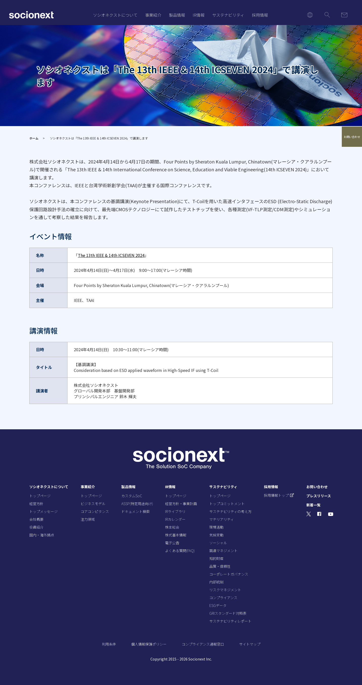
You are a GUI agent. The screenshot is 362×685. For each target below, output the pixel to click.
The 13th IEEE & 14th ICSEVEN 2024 (111, 255)
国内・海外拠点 (41, 534)
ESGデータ (218, 605)
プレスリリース (318, 495)
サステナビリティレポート (230, 621)
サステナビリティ (228, 15)
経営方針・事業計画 (181, 503)
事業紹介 (153, 15)
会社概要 (36, 519)
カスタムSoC (131, 495)
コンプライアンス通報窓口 (203, 644)
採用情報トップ (279, 495)
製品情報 (177, 15)
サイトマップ (249, 644)
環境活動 (216, 527)
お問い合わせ (352, 136)
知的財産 (216, 558)
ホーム (33, 138)
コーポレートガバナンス (228, 574)
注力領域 (88, 519)
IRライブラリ (175, 511)
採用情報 (260, 15)
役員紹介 (36, 527)
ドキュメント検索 (135, 511)
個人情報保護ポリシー (149, 644)
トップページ (40, 495)
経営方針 (36, 503)
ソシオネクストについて (115, 15)
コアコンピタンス (95, 511)
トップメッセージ (43, 511)
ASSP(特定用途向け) (137, 503)
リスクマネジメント (225, 589)
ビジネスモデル (93, 503)
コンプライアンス (223, 597)
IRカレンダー (175, 519)
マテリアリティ (221, 519)
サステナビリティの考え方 (230, 511)
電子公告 (172, 542)
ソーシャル (218, 542)
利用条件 (109, 644)
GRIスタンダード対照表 (227, 613)
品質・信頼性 (220, 566)
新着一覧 (313, 504)
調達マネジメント (223, 550)
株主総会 (172, 527)
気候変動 (216, 534)
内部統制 (216, 581)
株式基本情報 (175, 534)
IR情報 (199, 15)
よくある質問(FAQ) (180, 550)
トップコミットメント (227, 503)
